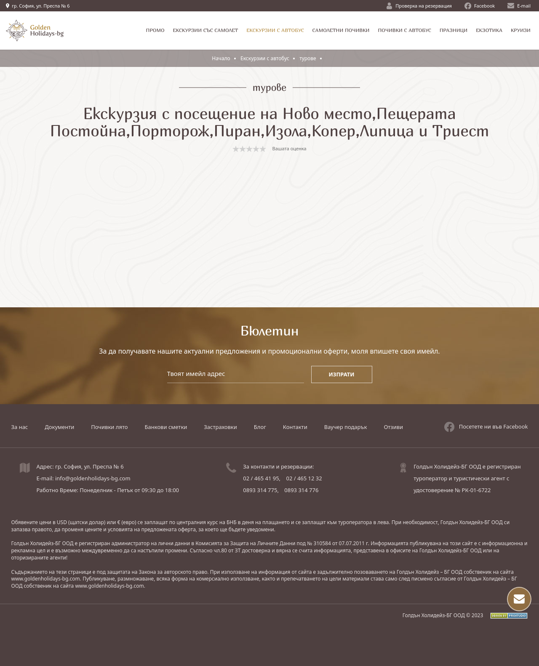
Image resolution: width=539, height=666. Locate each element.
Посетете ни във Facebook (486, 427)
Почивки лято (109, 427)
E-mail (519, 6)
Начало (221, 58)
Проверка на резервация (419, 6)
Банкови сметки (166, 427)
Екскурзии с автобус (264, 58)
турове (307, 58)
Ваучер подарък (345, 427)
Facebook (479, 6)
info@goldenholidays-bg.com (93, 478)
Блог (260, 427)
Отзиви (393, 427)
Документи (59, 427)
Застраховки (220, 427)
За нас (19, 427)
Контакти (295, 427)
